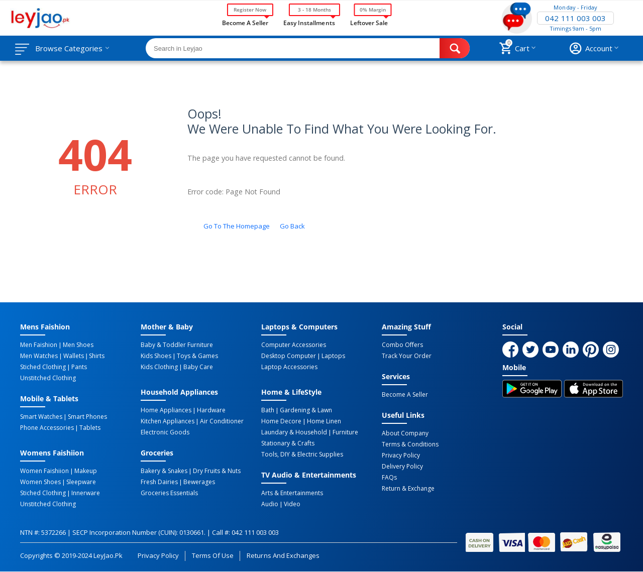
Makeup (85, 471)
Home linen (324, 421)
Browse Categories (68, 48)
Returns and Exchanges (283, 555)
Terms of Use (213, 555)
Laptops (333, 356)
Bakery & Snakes (164, 471)
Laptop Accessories (289, 367)
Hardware (211, 410)
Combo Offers (402, 345)
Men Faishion (38, 345)
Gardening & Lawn (306, 410)
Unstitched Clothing (48, 378)
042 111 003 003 (575, 18)
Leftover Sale (369, 22)
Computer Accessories (293, 345)
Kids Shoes (156, 356)
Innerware (85, 493)
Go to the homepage (236, 226)
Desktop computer (288, 356)
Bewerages (199, 482)
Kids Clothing (159, 367)
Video (292, 504)
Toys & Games (197, 356)
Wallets (73, 356)
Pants (79, 367)
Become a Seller (245, 22)
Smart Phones (87, 417)
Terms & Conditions (410, 444)
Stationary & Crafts (287, 443)
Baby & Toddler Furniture (177, 345)
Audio (269, 504)
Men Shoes (78, 345)
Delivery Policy (402, 467)
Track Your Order (407, 356)
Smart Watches (41, 417)
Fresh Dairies (159, 482)
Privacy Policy (401, 455)
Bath (267, 410)
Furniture (345, 432)
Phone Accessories (47, 428)
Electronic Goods (165, 432)
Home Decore (281, 421)
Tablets (89, 428)
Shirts (96, 356)
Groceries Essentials (169, 493)
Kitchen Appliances (167, 421)
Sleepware (81, 482)
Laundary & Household (294, 432)
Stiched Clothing (43, 367)
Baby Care (198, 367)
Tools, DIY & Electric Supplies (302, 454)
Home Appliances (166, 410)
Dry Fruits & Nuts (217, 471)
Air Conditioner (222, 421)
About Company (405, 433)
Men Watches (39, 356)
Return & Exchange (408, 489)
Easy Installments (309, 22)
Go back (292, 226)
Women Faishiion (44, 471)
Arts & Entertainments (292, 493)
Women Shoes (40, 482)
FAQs (389, 478)
